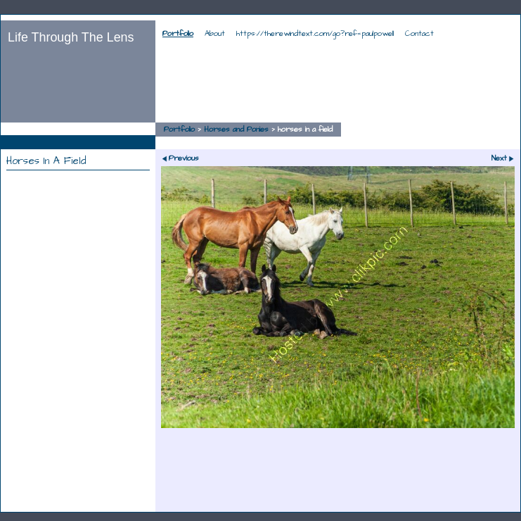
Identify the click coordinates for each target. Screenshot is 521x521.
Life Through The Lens (71, 37)
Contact (419, 33)
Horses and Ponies (236, 129)
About (215, 33)
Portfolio (177, 33)
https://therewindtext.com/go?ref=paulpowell (315, 33)
